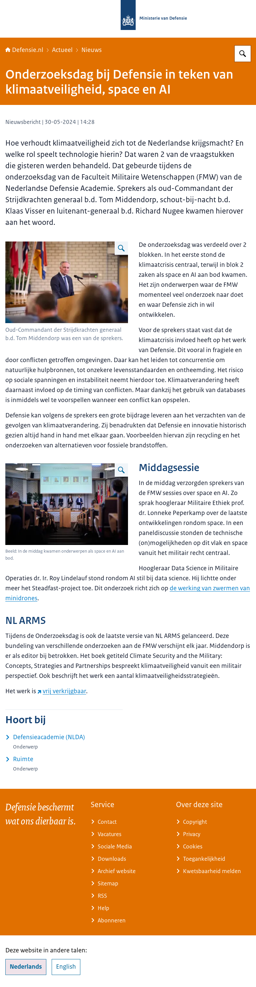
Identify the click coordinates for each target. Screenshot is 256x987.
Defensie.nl (24, 50)
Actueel (62, 50)
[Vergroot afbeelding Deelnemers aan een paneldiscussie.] (121, 470)
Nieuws (91, 50)
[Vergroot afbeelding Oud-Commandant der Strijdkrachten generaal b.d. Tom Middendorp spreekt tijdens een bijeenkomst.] (121, 248)
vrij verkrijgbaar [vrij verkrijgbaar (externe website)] (61, 691)
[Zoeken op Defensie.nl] (243, 54)
